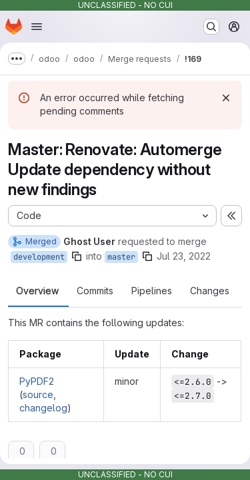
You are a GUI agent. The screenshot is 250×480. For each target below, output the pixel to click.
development (39, 257)
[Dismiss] (226, 98)
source (38, 394)
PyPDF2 (36, 381)
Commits (95, 291)
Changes (209, 291)
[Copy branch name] (77, 256)
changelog (43, 407)
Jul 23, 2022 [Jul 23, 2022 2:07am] (184, 256)
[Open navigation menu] (36, 26)
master (121, 257)
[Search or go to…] (211, 27)
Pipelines (151, 291)
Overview (37, 291)
